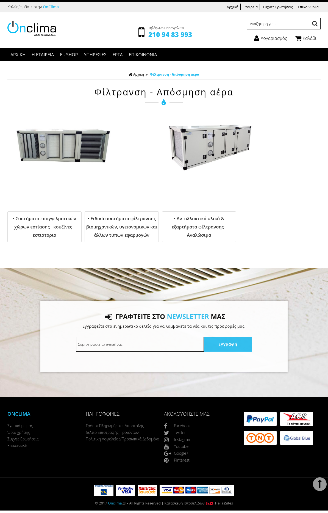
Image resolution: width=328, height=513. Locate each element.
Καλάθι (305, 38)
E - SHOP (69, 55)
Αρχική (232, 6)
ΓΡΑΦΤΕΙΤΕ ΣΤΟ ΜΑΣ (165, 316)
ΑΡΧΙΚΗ (18, 55)
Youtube (176, 446)
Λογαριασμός (270, 38)
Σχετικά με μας (20, 425)
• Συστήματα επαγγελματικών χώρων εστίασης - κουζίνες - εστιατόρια (44, 227)
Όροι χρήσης (18, 432)
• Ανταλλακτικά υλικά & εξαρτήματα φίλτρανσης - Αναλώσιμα (199, 227)
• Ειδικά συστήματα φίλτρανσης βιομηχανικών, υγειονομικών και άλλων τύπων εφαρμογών (121, 227)
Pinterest (177, 460)
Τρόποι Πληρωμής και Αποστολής (115, 425)
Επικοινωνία (308, 6)
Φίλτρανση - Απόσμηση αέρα (174, 74)
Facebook (177, 425)
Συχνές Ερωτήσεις (278, 6)
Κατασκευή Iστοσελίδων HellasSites (199, 503)
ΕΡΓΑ (118, 55)
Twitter (175, 432)
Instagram (177, 439)
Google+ (176, 453)
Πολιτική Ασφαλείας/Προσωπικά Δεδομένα (122, 439)
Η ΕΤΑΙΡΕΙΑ (43, 55)
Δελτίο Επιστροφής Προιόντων (112, 432)
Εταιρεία (250, 6)
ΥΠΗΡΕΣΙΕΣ (95, 55)
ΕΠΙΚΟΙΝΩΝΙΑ (143, 55)
